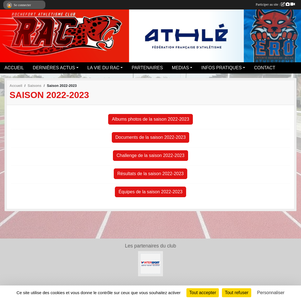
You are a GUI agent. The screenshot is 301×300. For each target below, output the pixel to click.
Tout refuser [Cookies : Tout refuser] (236, 292)
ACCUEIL (14, 67)
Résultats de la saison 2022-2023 (150, 173)
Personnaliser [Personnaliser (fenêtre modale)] (271, 292)
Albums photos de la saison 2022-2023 (150, 119)
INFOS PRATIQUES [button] (221, 67)
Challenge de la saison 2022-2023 (150, 155)
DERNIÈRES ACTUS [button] (54, 67)
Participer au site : (275, 4)
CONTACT (264, 67)
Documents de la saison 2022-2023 (150, 137)
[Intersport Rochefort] (150, 263)
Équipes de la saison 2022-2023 (150, 191)
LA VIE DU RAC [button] (103, 67)
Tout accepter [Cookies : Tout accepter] (202, 292)
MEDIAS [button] (180, 67)
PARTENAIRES (147, 67)
